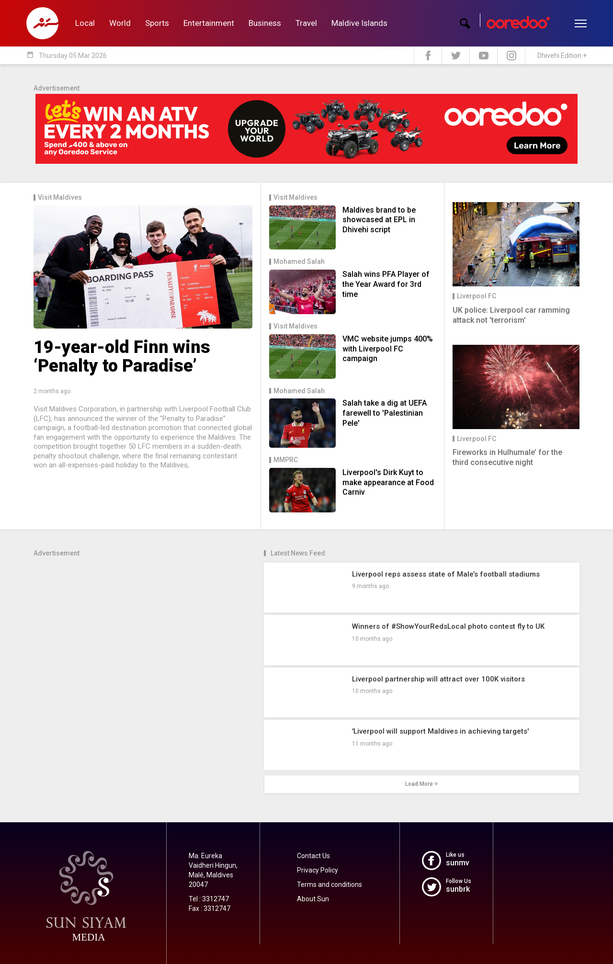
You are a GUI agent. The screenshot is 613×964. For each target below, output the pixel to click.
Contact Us (313, 856)
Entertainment (208, 23)
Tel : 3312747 (209, 899)
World (120, 23)
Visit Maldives (60, 197)
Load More (421, 784)
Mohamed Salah (299, 262)
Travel (306, 23)
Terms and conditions (329, 884)
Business (265, 23)
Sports (157, 23)
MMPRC (285, 460)
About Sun (313, 899)
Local (85, 23)
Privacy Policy (317, 870)
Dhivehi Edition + (562, 55)
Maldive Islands (359, 23)
